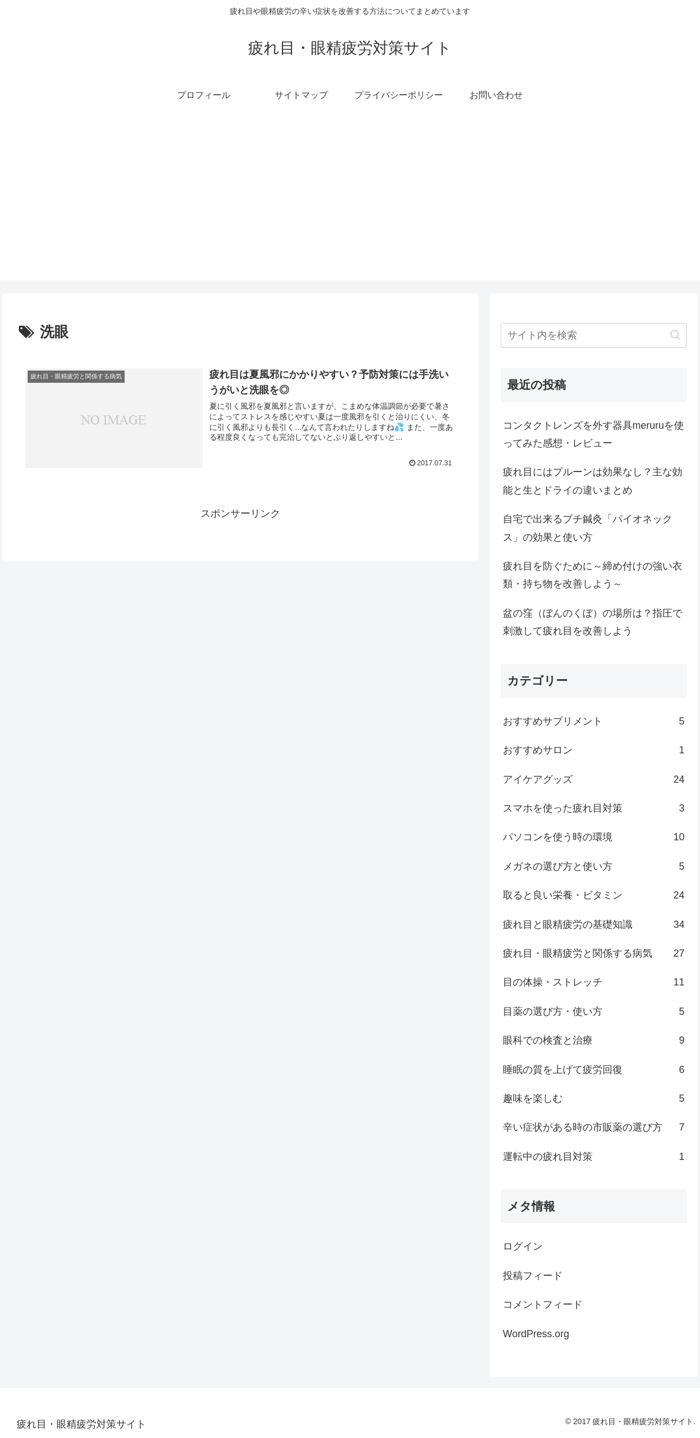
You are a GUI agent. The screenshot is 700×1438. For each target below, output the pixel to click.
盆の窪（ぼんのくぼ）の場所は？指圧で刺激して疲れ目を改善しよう (592, 622)
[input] (594, 335)
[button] (675, 334)
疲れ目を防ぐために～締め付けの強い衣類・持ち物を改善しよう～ (592, 575)
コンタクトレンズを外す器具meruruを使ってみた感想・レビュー (593, 434)
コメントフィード (543, 1304)
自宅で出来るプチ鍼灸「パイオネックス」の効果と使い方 (587, 527)
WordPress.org (536, 1333)
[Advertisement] (350, 202)
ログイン (523, 1246)
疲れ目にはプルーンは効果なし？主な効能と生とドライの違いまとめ (592, 480)
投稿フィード (533, 1275)
